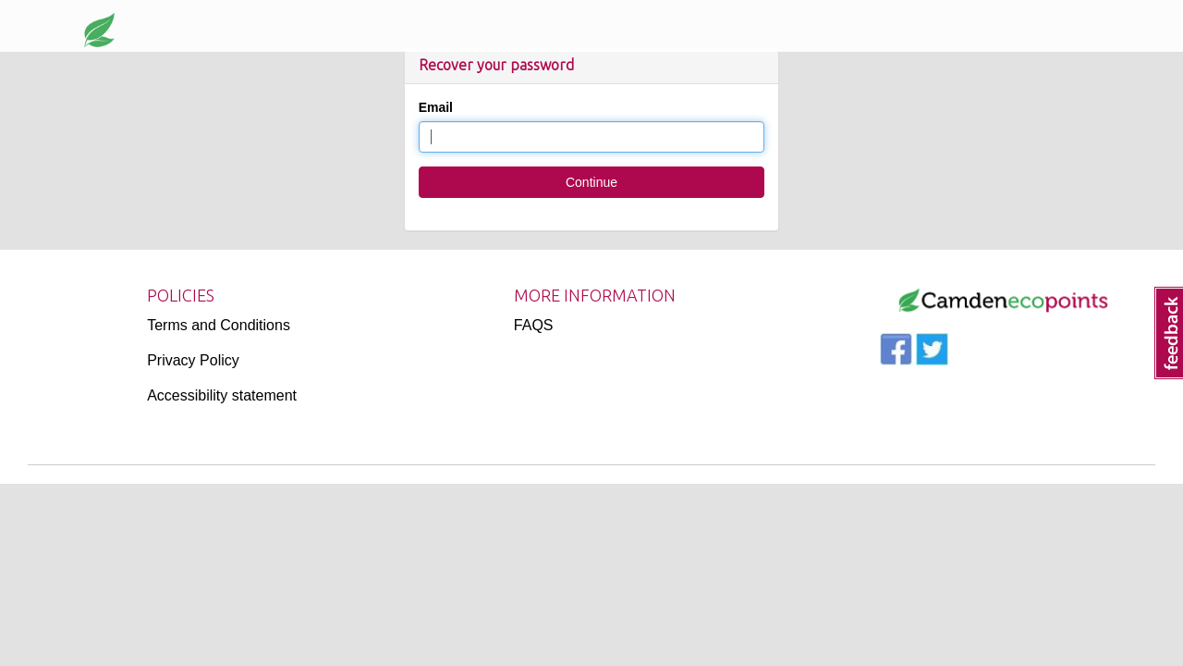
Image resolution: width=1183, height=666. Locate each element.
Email (436, 107)
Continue (591, 182)
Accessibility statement (222, 395)
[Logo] (1004, 301)
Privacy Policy (193, 360)
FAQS (534, 325)
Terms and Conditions (218, 325)
